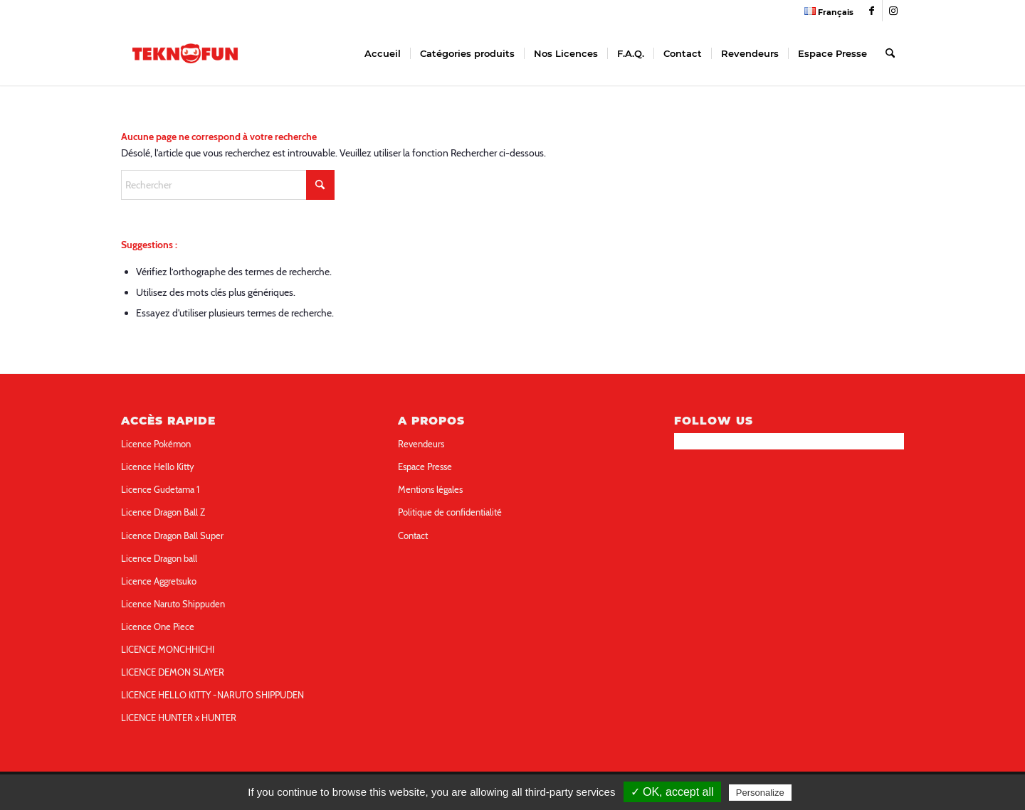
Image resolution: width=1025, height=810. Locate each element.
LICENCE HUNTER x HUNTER (178, 717)
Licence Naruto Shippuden (173, 603)
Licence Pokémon (156, 443)
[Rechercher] (890, 53)
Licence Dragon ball (159, 558)
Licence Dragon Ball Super (172, 535)
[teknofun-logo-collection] (185, 53)
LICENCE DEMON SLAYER (172, 672)
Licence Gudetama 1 (160, 489)
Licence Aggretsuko (158, 581)
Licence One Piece (157, 626)
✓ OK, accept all (672, 792)
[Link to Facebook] (871, 10)
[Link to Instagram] (893, 10)
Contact (413, 535)
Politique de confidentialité (450, 512)
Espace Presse (425, 466)
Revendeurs (421, 443)
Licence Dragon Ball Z (163, 512)
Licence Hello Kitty (157, 466)
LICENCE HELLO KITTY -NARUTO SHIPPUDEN (212, 694)
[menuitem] (825, 11)
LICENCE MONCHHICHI (167, 649)
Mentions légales (430, 489)
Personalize (760, 792)
